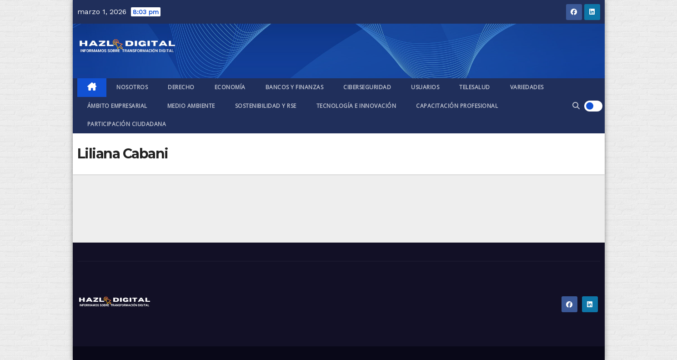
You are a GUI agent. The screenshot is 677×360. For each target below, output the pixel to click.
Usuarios (425, 87)
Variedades (527, 87)
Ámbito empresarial (117, 106)
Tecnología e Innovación (356, 106)
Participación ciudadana (126, 124)
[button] (576, 105)
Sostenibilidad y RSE (265, 106)
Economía (230, 87)
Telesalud (474, 87)
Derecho (181, 87)
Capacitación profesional (457, 106)
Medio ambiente (191, 106)
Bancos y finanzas (295, 87)
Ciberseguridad (367, 87)
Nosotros (132, 87)
